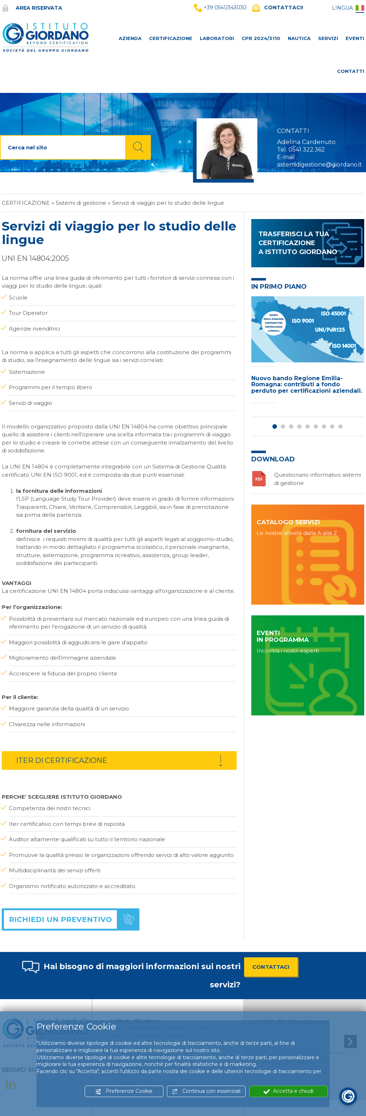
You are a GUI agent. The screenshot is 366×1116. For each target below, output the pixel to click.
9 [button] (340, 426)
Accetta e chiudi (288, 1091)
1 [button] (274, 426)
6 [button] (315, 426)
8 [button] (332, 426)
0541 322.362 (306, 149)
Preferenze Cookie (124, 1091)
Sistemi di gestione (81, 202)
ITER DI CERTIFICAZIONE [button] (61, 760)
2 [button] (283, 426)
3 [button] (291, 426)
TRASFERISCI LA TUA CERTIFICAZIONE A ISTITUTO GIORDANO (297, 243)
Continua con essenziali (206, 1091)
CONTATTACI (271, 966)
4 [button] (299, 426)
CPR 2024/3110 (261, 38)
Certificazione (26, 202)
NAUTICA (299, 38)
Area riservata (32, 8)
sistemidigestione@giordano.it (319, 164)
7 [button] (324, 426)
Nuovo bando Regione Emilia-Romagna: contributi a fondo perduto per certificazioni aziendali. (306, 384)
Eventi (355, 38)
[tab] (119, 760)
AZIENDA (130, 38)
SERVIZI (328, 38)
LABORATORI (217, 38)
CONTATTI (350, 71)
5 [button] (307, 426)
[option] (307, 351)
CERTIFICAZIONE (170, 38)
